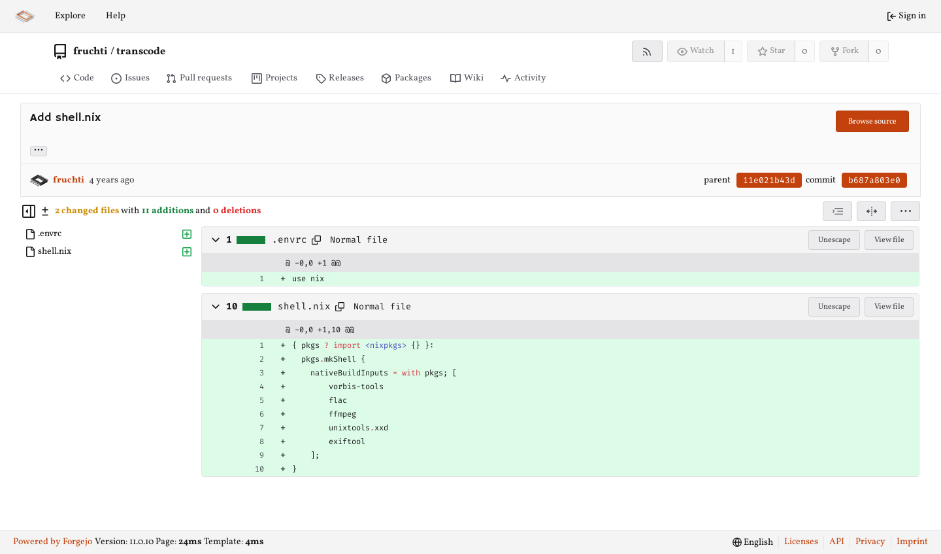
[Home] (25, 16)
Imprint (912, 542)
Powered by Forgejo (52, 542)
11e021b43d (769, 180)
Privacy (870, 542)
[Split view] (871, 211)
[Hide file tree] (28, 211)
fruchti (90, 51)
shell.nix (304, 307)
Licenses (801, 542)
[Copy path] (316, 240)
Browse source (872, 121)
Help (115, 16)
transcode (140, 51)
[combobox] (837, 211)
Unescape (834, 240)
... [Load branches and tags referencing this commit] (38, 150)
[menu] (905, 211)
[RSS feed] (647, 51)
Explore (70, 16)
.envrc (289, 240)
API (836, 542)
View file (889, 240)
